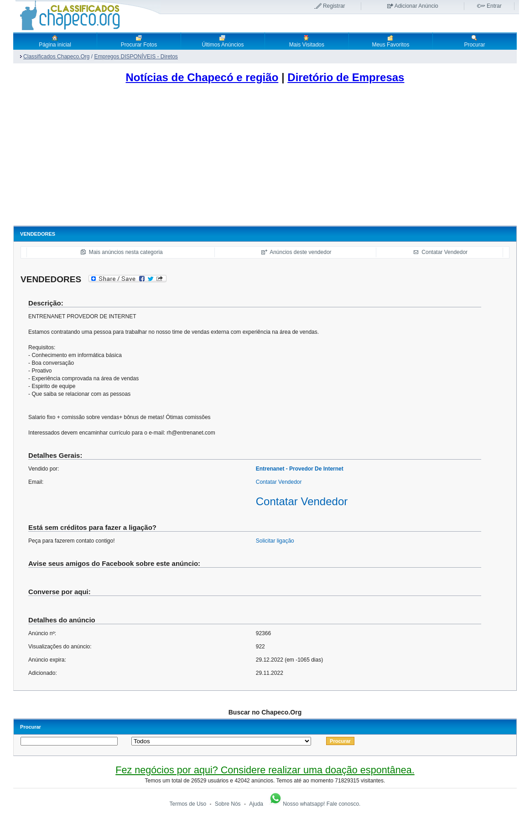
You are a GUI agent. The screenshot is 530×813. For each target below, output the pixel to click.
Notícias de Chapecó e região (202, 77)
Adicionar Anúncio (416, 6)
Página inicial (55, 41)
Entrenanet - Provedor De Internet (299, 469)
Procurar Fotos (139, 41)
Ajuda (256, 804)
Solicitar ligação (275, 541)
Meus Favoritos (390, 41)
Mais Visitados (306, 41)
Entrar (494, 6)
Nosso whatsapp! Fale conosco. (314, 804)
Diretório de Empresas (345, 77)
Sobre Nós (228, 804)
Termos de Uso (188, 804)
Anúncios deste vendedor (300, 252)
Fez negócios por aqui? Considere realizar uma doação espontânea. (264, 770)
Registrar (334, 6)
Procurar (474, 41)
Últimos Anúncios (223, 41)
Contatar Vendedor (444, 252)
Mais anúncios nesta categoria (126, 252)
